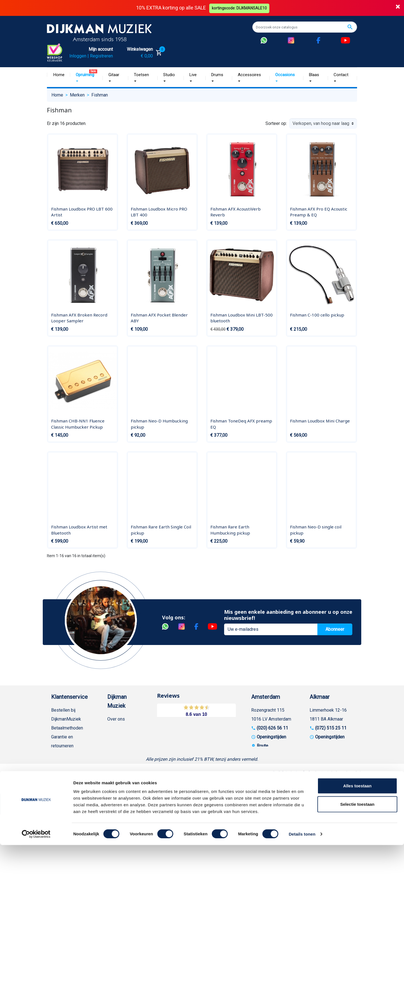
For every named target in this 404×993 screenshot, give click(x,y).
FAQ (55, 790)
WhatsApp (61, 852)
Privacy (58, 825)
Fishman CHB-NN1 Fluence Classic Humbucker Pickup (77, 424)
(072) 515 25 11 (330, 727)
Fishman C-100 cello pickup (317, 314)
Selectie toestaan (357, 952)
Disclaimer (61, 817)
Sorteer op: (276, 123)
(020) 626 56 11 (272, 727)
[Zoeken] (304, 27)
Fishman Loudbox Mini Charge (320, 421)
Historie (115, 727)
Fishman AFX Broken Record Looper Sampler (79, 317)
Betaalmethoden (67, 727)
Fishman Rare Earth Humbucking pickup (230, 530)
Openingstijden (271, 736)
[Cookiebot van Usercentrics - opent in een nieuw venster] (36, 982)
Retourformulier (66, 861)
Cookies (59, 870)
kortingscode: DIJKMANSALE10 (239, 8)
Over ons (116, 718)
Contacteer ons (66, 915)
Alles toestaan (357, 933)
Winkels (115, 763)
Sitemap (115, 754)
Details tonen (302, 982)
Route (262, 745)
